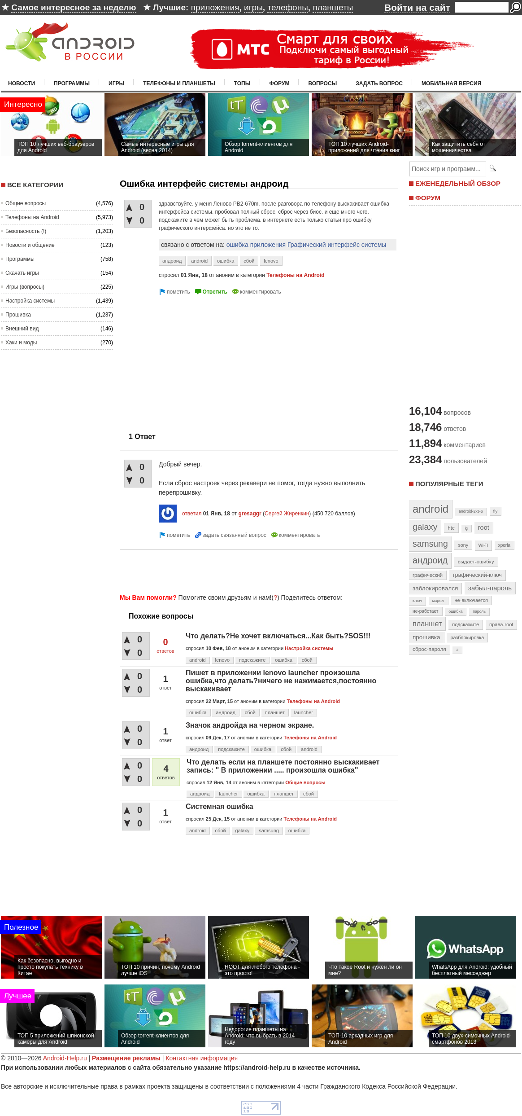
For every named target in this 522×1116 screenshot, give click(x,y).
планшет (275, 712)
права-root (501, 624)
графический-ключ (477, 575)
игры (253, 7)
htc (451, 528)
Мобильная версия (451, 83)
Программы (72, 83)
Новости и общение (30, 245)
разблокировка (467, 637)
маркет (438, 600)
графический (428, 575)
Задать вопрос (379, 83)
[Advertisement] (195, 360)
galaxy (242, 830)
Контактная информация (201, 1058)
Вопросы (322, 83)
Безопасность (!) (25, 231)
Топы (242, 83)
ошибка (226, 261)
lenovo (271, 261)
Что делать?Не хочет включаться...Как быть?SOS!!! (278, 636)
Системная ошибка (219, 806)
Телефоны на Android (32, 217)
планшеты (333, 7)
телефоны (287, 7)
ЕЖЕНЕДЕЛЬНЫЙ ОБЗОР (457, 183)
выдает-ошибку (476, 561)
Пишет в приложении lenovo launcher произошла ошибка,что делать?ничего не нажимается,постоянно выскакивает (281, 681)
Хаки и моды (21, 342)
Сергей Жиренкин (287, 513)
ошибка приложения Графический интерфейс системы (306, 244)
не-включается (471, 600)
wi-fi (483, 545)
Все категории (35, 185)
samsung (269, 830)
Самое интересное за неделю (73, 7)
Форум (280, 83)
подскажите (252, 660)
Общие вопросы (25, 203)
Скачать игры (22, 273)
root (483, 527)
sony (463, 545)
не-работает (426, 611)
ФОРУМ (427, 198)
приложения (215, 7)
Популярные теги (449, 484)
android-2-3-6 (471, 511)
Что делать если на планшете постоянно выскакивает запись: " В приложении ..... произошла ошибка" (283, 766)
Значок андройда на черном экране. (250, 725)
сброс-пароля (429, 649)
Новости (21, 83)
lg (466, 528)
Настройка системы (30, 301)
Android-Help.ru (65, 1058)
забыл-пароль (490, 588)
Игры (116, 83)
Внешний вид (22, 328)
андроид (172, 261)
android (199, 261)
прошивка (426, 637)
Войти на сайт (417, 7)
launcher (303, 712)
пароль (479, 611)
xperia (504, 545)
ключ (417, 600)
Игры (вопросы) (24, 287)
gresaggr (249, 513)
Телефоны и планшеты (179, 83)
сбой (249, 261)
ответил (192, 513)
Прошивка (18, 315)
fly (495, 511)
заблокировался (435, 588)
